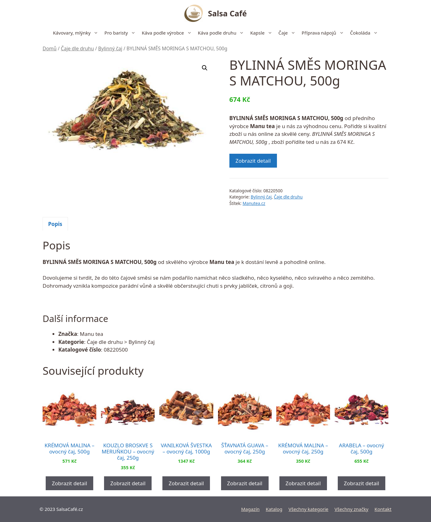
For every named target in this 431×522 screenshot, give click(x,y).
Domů (49, 48)
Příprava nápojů (324, 33)
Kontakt (383, 509)
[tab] (55, 224)
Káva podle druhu (222, 33)
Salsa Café (227, 13)
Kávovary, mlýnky (77, 33)
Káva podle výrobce (168, 33)
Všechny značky (352, 509)
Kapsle (262, 33)
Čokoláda (365, 33)
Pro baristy (121, 33)
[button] (204, 67)
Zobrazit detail (253, 160)
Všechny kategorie (308, 509)
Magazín (250, 509)
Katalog (274, 509)
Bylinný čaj (110, 48)
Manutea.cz (254, 203)
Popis (55, 224)
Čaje (288, 33)
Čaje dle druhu (77, 48)
